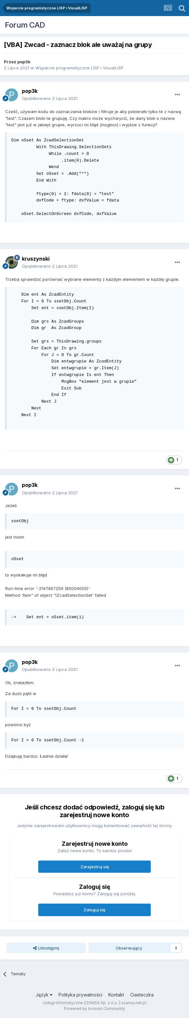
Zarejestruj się (94, 866)
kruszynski (36, 258)
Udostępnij (46, 948)
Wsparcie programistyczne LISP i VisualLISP (79, 67)
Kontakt (116, 994)
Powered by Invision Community (94, 1008)
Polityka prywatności (80, 994)
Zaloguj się (94, 909)
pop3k (24, 61)
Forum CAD (25, 25)
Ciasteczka (142, 994)
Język (44, 994)
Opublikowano (49, 98)
